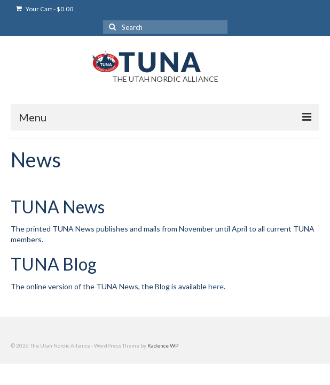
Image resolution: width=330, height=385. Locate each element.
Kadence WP (162, 345)
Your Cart (44, 9)
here (216, 286)
